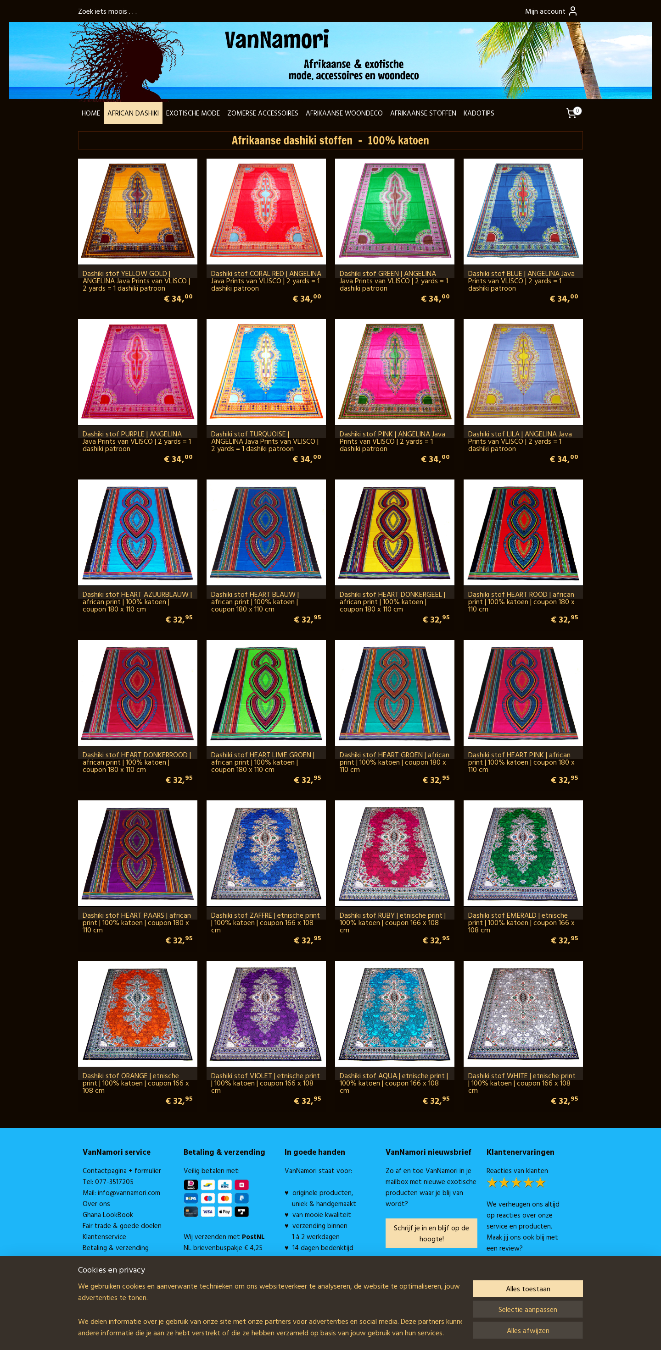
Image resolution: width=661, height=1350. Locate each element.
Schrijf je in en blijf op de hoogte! (431, 1233)
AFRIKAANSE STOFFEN (423, 113)
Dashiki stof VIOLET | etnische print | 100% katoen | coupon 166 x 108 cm (265, 1083)
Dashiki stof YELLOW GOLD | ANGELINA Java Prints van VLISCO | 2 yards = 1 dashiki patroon (136, 281)
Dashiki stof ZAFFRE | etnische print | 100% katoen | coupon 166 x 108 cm (265, 922)
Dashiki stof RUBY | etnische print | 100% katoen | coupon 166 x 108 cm (393, 922)
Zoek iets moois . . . (107, 11)
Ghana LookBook (108, 1214)
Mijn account (551, 11)
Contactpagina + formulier (122, 1170)
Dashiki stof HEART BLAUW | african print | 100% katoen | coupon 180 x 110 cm (255, 601)
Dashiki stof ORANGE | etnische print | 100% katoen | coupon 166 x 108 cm (136, 1083)
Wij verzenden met (224, 1236)
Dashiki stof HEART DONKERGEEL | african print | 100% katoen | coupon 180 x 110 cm (392, 601)
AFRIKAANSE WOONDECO (344, 113)
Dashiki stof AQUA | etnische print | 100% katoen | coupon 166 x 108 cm (394, 1083)
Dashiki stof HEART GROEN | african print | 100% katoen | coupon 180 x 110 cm (394, 762)
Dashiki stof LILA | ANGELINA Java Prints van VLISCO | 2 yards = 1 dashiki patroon (520, 441)
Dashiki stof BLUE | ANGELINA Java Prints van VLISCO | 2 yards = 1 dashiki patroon (521, 281)
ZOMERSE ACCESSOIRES (262, 113)
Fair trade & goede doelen (122, 1225)
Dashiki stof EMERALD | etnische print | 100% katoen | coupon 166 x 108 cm (521, 922)
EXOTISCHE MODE (193, 113)
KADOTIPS (479, 113)
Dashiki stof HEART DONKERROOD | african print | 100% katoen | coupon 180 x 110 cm (137, 762)
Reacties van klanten (517, 1170)
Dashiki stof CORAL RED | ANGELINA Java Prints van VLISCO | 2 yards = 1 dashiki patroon (266, 281)
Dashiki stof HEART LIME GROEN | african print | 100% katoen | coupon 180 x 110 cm (262, 762)
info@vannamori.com (129, 1192)
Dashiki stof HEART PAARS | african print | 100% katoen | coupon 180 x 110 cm (137, 922)
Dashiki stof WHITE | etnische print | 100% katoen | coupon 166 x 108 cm (522, 1083)
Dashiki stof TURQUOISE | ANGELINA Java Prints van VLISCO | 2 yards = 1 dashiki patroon (265, 441)
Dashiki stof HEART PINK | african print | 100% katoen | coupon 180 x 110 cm (521, 762)
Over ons (96, 1203)
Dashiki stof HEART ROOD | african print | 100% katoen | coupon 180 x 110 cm (521, 601)
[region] (270, 1309)
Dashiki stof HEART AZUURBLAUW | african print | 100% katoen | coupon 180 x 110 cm (137, 601)
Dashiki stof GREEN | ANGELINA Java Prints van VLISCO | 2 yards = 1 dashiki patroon (394, 281)
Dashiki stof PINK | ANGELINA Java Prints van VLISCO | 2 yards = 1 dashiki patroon (392, 441)
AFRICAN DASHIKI (133, 113)
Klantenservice (104, 1236)
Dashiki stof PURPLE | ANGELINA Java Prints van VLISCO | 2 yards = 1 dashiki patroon (137, 441)
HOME (91, 113)
